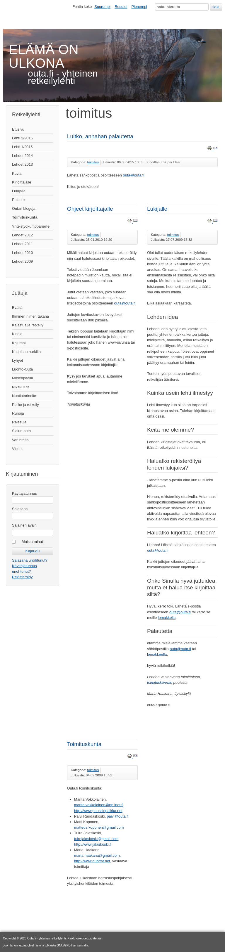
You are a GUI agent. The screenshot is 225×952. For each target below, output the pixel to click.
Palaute (18, 200)
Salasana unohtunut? (29, 560)
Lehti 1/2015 (22, 147)
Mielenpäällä (22, 378)
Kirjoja (17, 334)
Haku (216, 7)
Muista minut (32, 541)
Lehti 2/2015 (22, 138)
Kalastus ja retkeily (27, 325)
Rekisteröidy (22, 577)
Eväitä (17, 307)
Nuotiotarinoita (24, 396)
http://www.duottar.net (92, 861)
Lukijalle (18, 191)
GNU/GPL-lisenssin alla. (73, 945)
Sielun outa (21, 431)
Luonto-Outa (22, 369)
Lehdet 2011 (22, 244)
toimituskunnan (159, 682)
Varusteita (20, 440)
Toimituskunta (25, 217)
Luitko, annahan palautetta (100, 136)
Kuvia (16, 173)
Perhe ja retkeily (25, 404)
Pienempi (139, 6)
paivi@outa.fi (118, 816)
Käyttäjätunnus (24, 493)
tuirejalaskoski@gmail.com (96, 839)
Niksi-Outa (21, 387)
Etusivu (18, 129)
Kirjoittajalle (21, 182)
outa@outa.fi (133, 175)
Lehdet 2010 (22, 252)
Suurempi (102, 6)
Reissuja (19, 422)
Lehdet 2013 (22, 164)
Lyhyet (17, 360)
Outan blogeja (23, 208)
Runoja (18, 413)
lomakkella (166, 617)
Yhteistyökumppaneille (31, 226)
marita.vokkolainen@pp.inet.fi (98, 805)
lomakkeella (157, 654)
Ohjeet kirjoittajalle (90, 209)
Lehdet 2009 (22, 261)
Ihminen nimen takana (30, 316)
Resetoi (121, 6)
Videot (17, 448)
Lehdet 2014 (22, 155)
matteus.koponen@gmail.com (99, 827)
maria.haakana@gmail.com (97, 855)
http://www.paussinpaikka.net (98, 811)
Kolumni (18, 343)
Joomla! (8, 945)
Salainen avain (24, 525)
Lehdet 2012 (22, 235)
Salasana (20, 509)
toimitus (93, 162)
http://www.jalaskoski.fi (93, 844)
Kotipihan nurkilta (26, 351)
